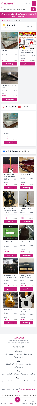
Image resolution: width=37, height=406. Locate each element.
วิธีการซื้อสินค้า (10, 364)
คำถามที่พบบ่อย (15, 381)
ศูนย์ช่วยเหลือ (5, 381)
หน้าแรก (3, 20)
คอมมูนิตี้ (32, 381)
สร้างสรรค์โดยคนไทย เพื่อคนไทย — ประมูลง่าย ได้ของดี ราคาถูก (18, 395)
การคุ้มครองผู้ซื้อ (18, 367)
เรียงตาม (28, 26)
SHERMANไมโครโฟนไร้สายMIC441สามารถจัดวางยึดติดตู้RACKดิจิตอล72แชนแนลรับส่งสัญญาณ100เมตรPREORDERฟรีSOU (27, 52)
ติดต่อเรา (19, 354)
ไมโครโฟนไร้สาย (6, 51)
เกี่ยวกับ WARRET (10, 354)
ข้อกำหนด (24, 389)
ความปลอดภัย (25, 381)
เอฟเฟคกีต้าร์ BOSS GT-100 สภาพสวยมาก (10, 277)
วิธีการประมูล (19, 364)
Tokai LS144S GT (9, 310)
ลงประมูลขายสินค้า (7, 374)
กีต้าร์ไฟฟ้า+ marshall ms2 (26, 209)
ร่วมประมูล (10, 64)
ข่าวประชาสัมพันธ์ (18, 357)
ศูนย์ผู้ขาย (32, 374)
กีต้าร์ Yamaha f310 (25, 242)
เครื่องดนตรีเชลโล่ (25, 175)
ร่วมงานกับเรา (28, 354)
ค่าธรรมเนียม (24, 374)
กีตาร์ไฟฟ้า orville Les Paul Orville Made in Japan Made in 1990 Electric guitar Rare (10, 209)
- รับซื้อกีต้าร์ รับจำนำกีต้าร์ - (9, 243)
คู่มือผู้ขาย (16, 374)
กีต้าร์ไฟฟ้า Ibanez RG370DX (25, 310)
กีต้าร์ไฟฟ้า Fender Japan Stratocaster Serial (10, 175)
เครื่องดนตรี (10, 20)
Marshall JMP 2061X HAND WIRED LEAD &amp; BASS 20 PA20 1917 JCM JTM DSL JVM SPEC (26, 277)
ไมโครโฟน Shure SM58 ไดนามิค (9, 87)
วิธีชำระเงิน (28, 364)
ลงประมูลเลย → (21, 16)
